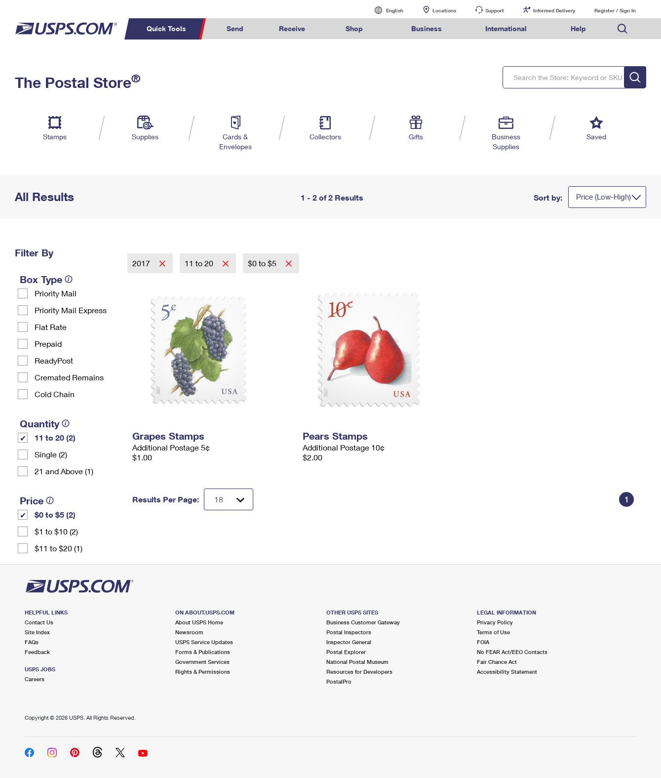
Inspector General (348, 642)
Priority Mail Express (71, 310)
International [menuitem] (506, 28)
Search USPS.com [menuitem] (622, 29)
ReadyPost (54, 360)
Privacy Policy (495, 622)
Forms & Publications (202, 652)
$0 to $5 (263, 263)
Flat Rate (51, 326)
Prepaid (48, 343)
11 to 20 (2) (55, 437)
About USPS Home (199, 622)
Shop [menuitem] (354, 28)
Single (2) (51, 454)
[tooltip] (69, 279)
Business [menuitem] (426, 28)
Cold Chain (55, 394)
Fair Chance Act (497, 661)
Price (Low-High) (603, 196)
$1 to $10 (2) (56, 531)
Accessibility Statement (507, 671)
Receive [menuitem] (292, 28)
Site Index (37, 632)
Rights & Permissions (202, 671)
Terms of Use (493, 632)
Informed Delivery (554, 10)
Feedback (37, 652)
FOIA (483, 642)
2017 (142, 263)
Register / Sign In (615, 10)
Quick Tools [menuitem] (166, 28)
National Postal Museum (357, 661)
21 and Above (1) (64, 471)
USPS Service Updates (204, 642)
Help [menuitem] (578, 28)
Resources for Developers (359, 671)
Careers (34, 679)
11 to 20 (200, 263)
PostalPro (338, 681)
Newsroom (189, 632)
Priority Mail (56, 293)
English (384, 10)
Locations (444, 10)
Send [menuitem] (235, 28)
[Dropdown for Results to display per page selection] (228, 499)
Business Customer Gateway (363, 622)
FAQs (32, 642)
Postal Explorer (346, 652)
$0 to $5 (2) (55, 514)
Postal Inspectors (348, 632)
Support (494, 10)
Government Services (202, 661)
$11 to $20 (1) (58, 548)
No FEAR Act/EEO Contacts (512, 652)
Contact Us (39, 622)
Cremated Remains (69, 377)
